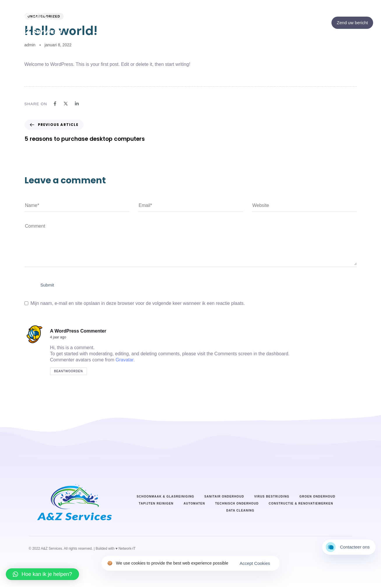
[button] (42, 574)
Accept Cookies (255, 563)
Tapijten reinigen (156, 503)
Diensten (220, 28)
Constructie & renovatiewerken (301, 503)
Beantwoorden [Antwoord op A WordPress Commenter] (68, 371)
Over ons (188, 28)
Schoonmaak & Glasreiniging (165, 496)
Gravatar (124, 359)
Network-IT (127, 548)
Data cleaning (240, 510)
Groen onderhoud (317, 496)
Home (158, 28)
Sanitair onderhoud (224, 496)
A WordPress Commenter (78, 330)
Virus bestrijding (271, 496)
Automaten (194, 503)
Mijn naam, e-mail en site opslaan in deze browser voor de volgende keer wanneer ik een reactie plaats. (138, 303)
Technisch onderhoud (237, 503)
